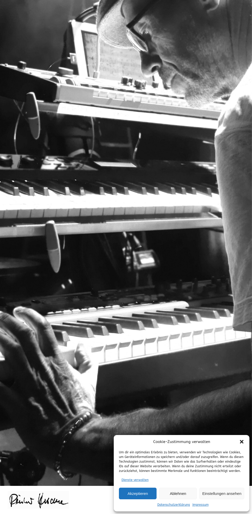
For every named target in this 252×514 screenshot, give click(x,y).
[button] (241, 441)
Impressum (200, 505)
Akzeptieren (137, 493)
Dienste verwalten (135, 480)
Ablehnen (178, 493)
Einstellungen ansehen (221, 493)
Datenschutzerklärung (173, 505)
